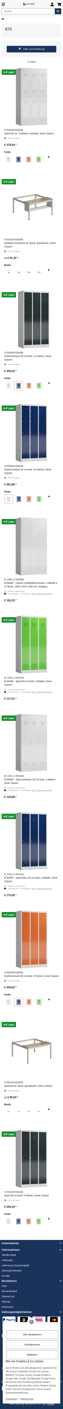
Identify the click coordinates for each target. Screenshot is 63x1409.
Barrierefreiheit (9, 1291)
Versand (50, 1404)
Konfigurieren (32, 1344)
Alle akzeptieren (32, 1334)
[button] (52, 4)
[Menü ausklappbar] (3, 4)
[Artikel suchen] (58, 11)
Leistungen (7, 1260)
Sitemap (6, 1301)
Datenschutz (27, 1399)
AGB (4, 1286)
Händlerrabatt (9, 1255)
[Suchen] (28, 11)
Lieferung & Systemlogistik (15, 1265)
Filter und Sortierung (31, 49)
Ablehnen (32, 1354)
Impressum (11, 1399)
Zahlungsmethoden (12, 1270)
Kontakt (6, 1276)
